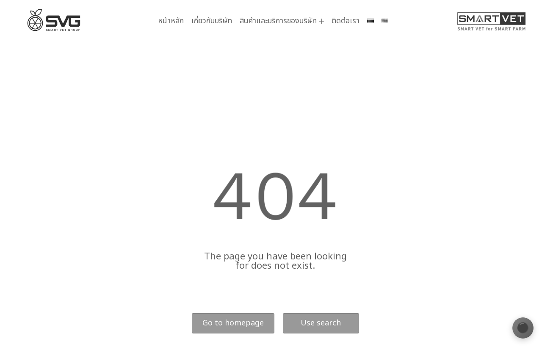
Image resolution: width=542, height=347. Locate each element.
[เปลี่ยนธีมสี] (523, 328)
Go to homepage (233, 323)
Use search (321, 323)
